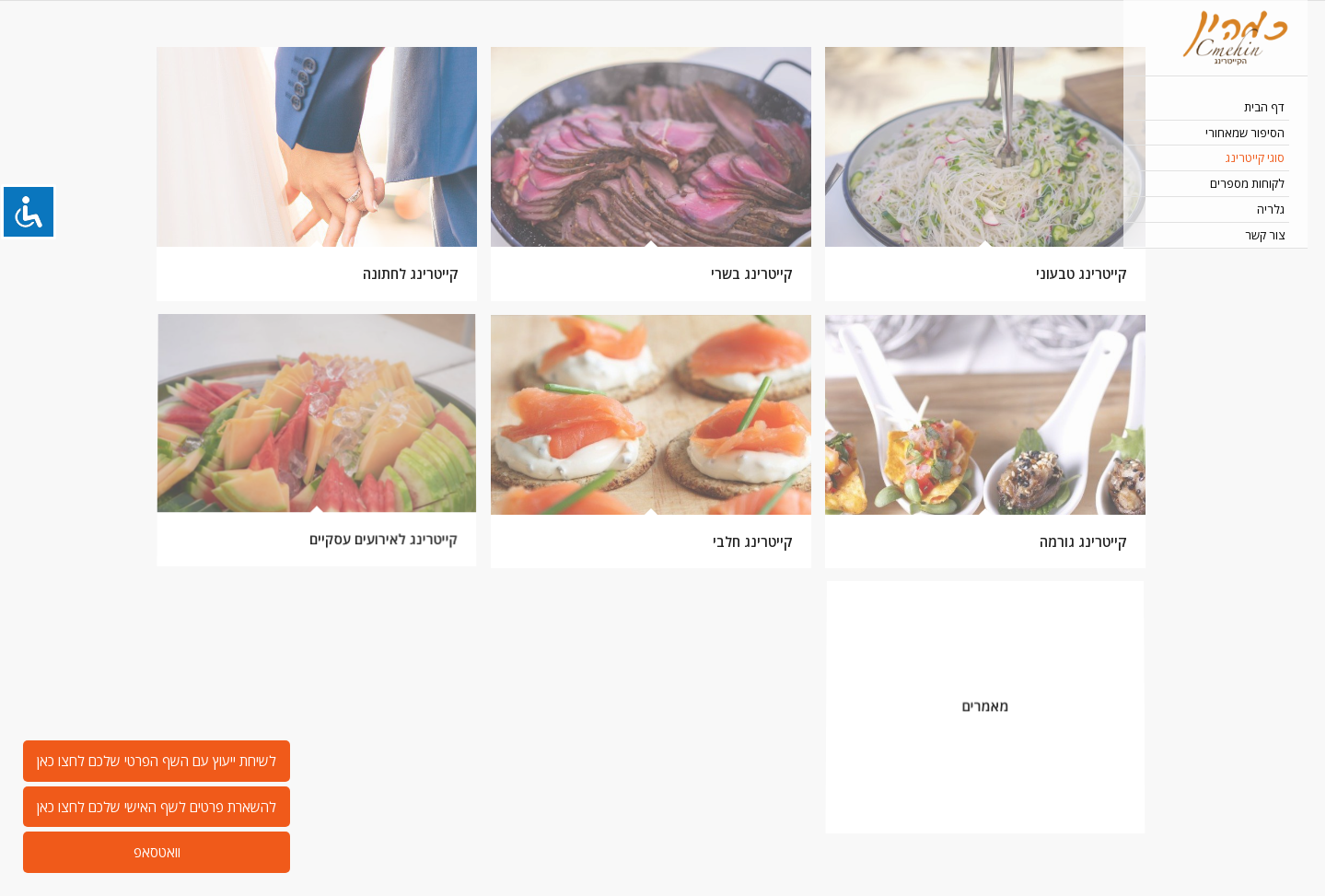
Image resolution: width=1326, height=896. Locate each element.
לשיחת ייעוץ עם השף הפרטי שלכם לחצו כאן (156, 760)
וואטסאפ (157, 852)
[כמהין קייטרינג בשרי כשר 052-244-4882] (1215, 37)
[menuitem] (1215, 108)
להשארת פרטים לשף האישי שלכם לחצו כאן (156, 806)
